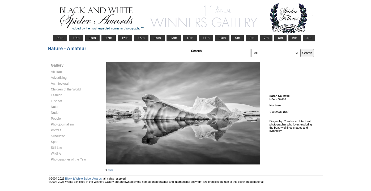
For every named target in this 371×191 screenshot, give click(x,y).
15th (141, 38)
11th (206, 38)
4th (309, 38)
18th (92, 38)
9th (237, 38)
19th (76, 38)
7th (266, 38)
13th (173, 38)
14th (157, 38)
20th (60, 38)
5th (294, 38)
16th (124, 38)
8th (251, 38)
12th (190, 38)
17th (108, 38)
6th (280, 38)
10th (222, 38)
